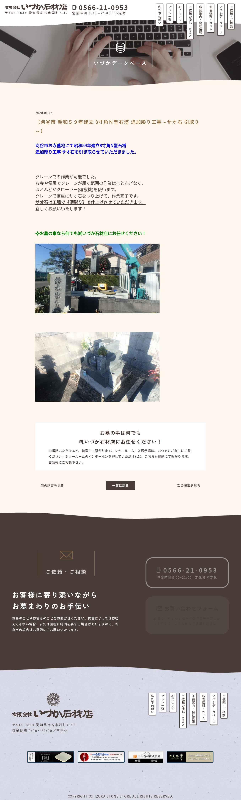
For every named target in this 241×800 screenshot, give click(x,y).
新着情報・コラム (211, 18)
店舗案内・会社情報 (200, 19)
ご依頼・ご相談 (231, 16)
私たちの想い (159, 14)
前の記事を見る (52, 485)
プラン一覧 (170, 13)
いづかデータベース (221, 19)
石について (180, 13)
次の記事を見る (188, 485)
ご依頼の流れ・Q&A (190, 21)
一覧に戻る (120, 485)
